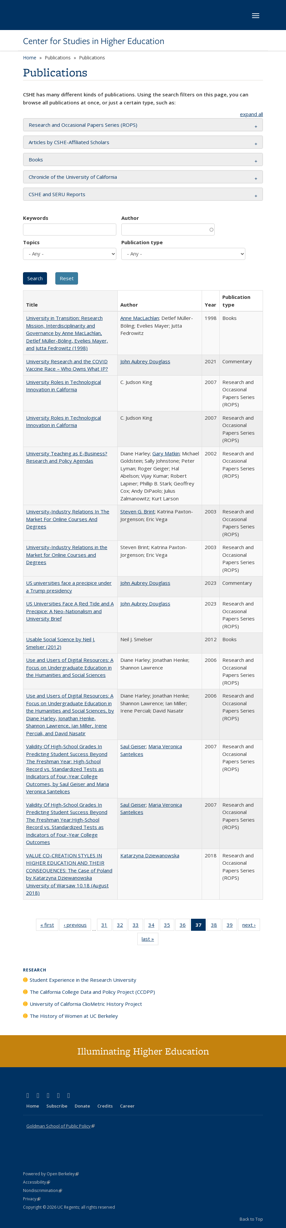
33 (138, 926)
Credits (105, 1106)
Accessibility (36, 1182)
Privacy (31, 1199)
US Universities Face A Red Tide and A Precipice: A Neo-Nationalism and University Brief (70, 611)
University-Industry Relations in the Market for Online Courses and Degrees (66, 554)
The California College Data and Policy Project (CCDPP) (92, 991)
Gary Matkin (166, 453)
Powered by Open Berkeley (51, 1174)
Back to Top (251, 1219)
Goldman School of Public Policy (60, 1126)
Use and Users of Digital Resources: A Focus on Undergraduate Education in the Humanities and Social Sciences (69, 667)
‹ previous (77, 926)
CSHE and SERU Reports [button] (57, 194)
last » (150, 940)
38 (216, 926)
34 (153, 926)
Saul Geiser (133, 746)
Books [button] (36, 159)
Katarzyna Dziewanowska (149, 855)
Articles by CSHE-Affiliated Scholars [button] (69, 142)
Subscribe (56, 1106)
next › (251, 926)
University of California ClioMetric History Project (86, 1003)
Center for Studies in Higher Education (93, 41)
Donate (82, 1106)
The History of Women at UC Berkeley (74, 1015)
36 (185, 926)
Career (127, 1106)
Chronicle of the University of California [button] (73, 176)
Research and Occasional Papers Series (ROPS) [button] (83, 124)
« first (49, 926)
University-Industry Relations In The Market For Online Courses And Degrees (67, 519)
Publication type (142, 242)
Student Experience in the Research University (83, 979)
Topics (31, 242)
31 (106, 926)
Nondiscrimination (42, 1190)
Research (34, 970)
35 (169, 926)
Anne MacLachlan (139, 318)
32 (122, 926)
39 (232, 926)
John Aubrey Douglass (145, 361)
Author (130, 218)
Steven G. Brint (137, 511)
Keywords (35, 218)
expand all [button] (251, 114)
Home (29, 57)
